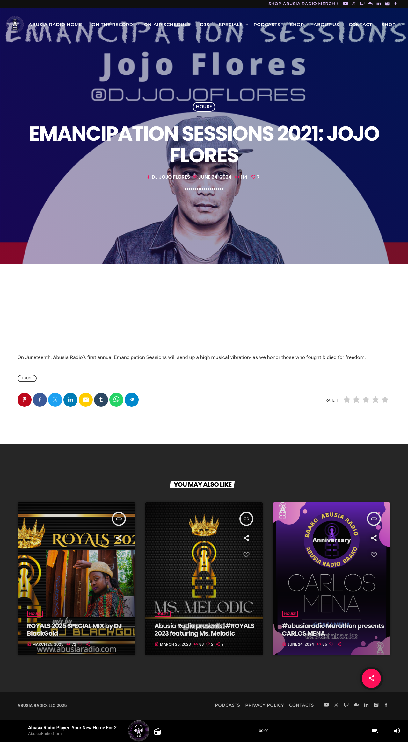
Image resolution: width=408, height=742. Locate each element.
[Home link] (15, 24)
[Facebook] (395, 4)
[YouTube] (345, 4)
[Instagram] (387, 4)
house (204, 107)
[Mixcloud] (370, 4)
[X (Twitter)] (353, 4)
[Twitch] (362, 4)
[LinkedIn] (379, 4)
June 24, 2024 (213, 177)
